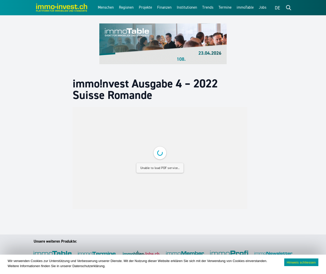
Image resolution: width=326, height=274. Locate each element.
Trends (207, 7)
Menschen (106, 7)
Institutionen (187, 7)
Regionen (126, 7)
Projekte (145, 7)
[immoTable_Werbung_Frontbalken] (163, 43)
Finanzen (164, 7)
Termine (225, 7)
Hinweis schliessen (301, 262)
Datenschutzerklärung (88, 266)
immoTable (245, 7)
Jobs (262, 7)
